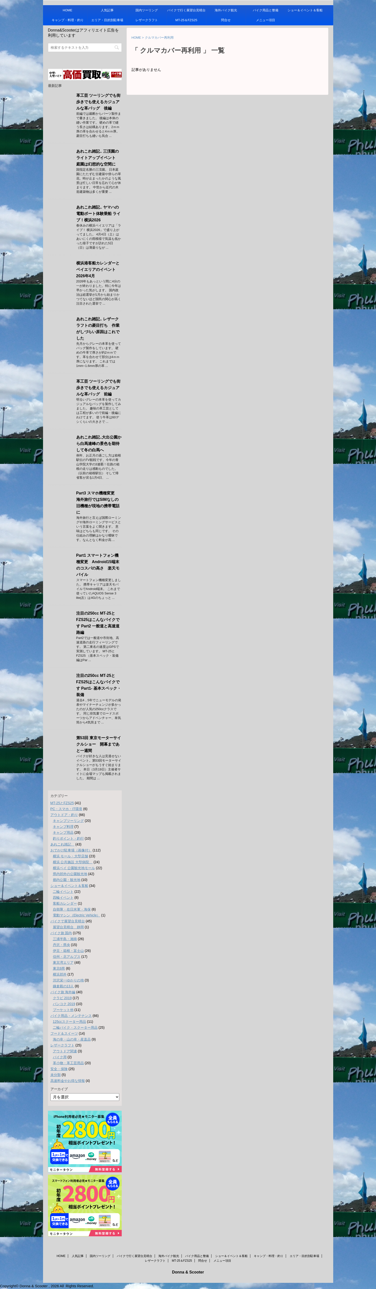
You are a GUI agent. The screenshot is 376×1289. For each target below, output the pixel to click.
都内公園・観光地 (66, 880)
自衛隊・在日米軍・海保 (72, 909)
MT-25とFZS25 (62, 803)
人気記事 (107, 10)
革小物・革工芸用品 (68, 1063)
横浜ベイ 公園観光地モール (74, 868)
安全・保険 (59, 1069)
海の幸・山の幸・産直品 (72, 1039)
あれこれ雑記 (62, 844)
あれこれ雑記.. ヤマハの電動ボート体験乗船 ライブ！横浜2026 (98, 213)
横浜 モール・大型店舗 (70, 856)
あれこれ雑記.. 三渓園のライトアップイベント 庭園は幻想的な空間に (98, 157)
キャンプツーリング (68, 821)
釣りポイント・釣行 (68, 838)
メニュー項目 (265, 20)
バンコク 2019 (64, 1004)
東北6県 (59, 968)
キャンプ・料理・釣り (68, 20)
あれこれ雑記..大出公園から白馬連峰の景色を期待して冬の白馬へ (99, 443)
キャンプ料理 (63, 827)
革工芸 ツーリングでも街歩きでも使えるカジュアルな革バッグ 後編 (98, 101)
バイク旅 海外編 (62, 992)
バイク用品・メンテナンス (71, 1016)
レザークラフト (146, 20)
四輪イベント (63, 897)
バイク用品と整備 (265, 10)
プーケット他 (63, 1010)
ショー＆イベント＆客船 (305, 10)
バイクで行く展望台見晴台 (186, 10)
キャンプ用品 (63, 832)
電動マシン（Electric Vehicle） (76, 915)
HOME (67, 10)
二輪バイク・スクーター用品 (75, 1027)
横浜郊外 (60, 974)
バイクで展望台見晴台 (67, 921)
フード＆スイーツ (64, 1033)
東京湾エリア (63, 962)
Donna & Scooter (188, 1272)
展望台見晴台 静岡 (68, 927)
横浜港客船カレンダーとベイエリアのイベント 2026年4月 (98, 269)
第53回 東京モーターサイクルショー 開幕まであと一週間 (98, 744)
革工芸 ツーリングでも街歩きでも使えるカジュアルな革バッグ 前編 (98, 387)
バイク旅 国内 (61, 933)
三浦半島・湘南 (65, 939)
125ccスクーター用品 (69, 1022)
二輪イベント (63, 892)
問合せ (226, 20)
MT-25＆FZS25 (186, 20)
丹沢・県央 (61, 945)
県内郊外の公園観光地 (70, 874)
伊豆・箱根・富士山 (68, 951)
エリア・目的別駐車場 (107, 20)
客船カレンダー (65, 903)
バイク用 (60, 1057)
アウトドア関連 (65, 1051)
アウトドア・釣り (64, 815)
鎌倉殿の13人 (63, 986)
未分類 (55, 1075)
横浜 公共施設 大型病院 (73, 862)
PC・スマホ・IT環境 (66, 809)
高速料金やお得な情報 (67, 1081)
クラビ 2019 (62, 998)
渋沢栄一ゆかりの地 (68, 980)
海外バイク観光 (226, 10)
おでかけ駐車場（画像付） (71, 850)
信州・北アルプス (66, 957)
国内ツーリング (146, 10)
